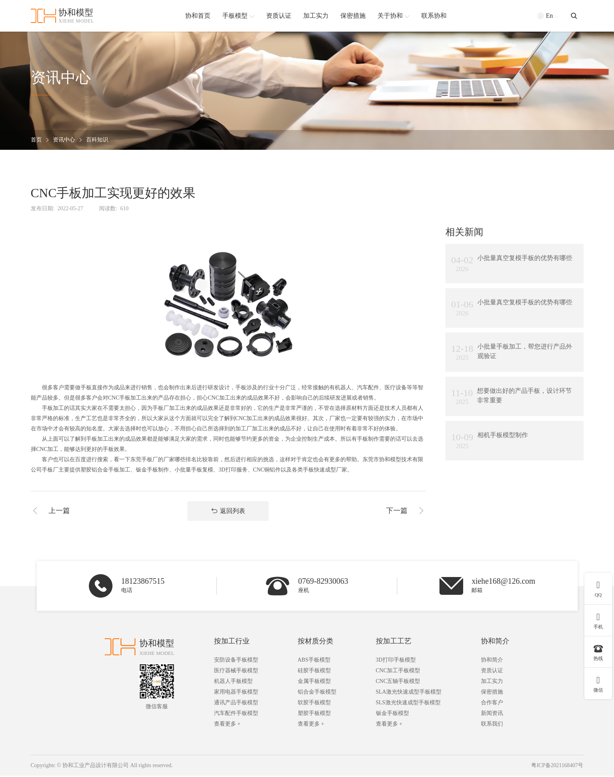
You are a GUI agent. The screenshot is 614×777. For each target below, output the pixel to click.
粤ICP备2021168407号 (557, 767)
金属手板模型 (314, 683)
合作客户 (492, 704)
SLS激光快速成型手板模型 (408, 704)
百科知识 (97, 140)
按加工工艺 (393, 643)
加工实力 (492, 683)
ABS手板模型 (314, 661)
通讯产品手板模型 (236, 704)
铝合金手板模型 (317, 693)
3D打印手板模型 (396, 661)
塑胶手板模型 (314, 715)
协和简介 (495, 643)
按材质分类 (315, 643)
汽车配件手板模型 (236, 715)
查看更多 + (227, 725)
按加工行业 (232, 643)
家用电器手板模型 (236, 693)
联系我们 (492, 725)
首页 (36, 140)
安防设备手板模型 (236, 661)
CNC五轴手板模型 (398, 683)
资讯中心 (64, 140)
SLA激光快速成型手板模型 (408, 693)
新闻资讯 (492, 715)
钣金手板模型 (392, 715)
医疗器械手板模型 (236, 672)
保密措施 (492, 693)
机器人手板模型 (233, 683)
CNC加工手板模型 (398, 672)
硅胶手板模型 (314, 672)
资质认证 (492, 672)
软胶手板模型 (314, 704)
